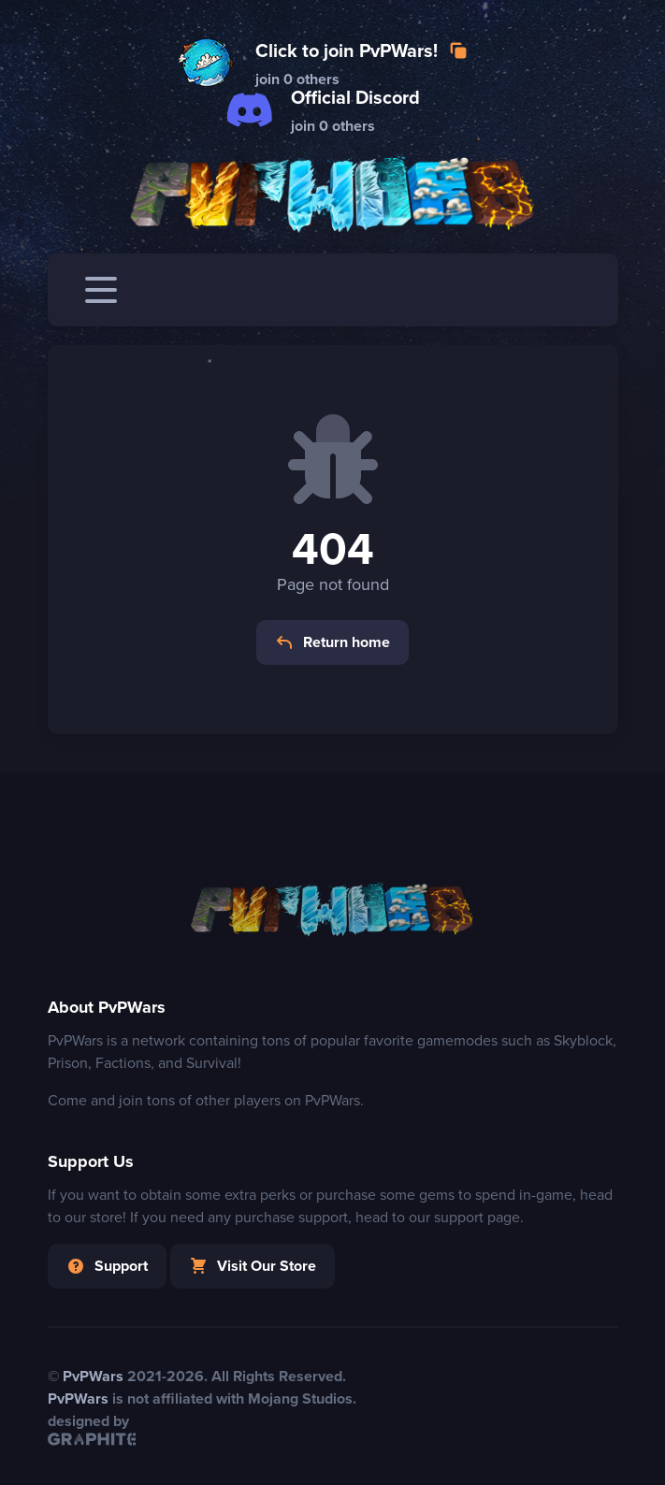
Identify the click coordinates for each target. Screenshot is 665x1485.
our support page (464, 1217)
